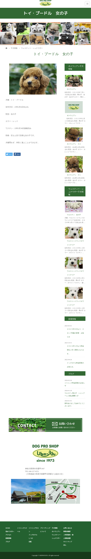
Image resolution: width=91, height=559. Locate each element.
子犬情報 (54, 528)
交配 (30, 542)
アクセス (8, 535)
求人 (64, 545)
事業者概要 (67, 531)
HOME (8, 528)
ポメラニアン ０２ (74, 144)
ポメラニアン (71, 89)
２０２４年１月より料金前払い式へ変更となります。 (75, 350)
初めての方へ (10, 531)
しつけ (31, 538)
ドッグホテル (33, 535)
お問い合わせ (67, 528)
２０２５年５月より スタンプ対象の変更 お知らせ (75, 333)
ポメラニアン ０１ (74, 175)
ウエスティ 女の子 (74, 215)
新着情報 (8, 538)
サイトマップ (67, 542)
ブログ (8, 542)
